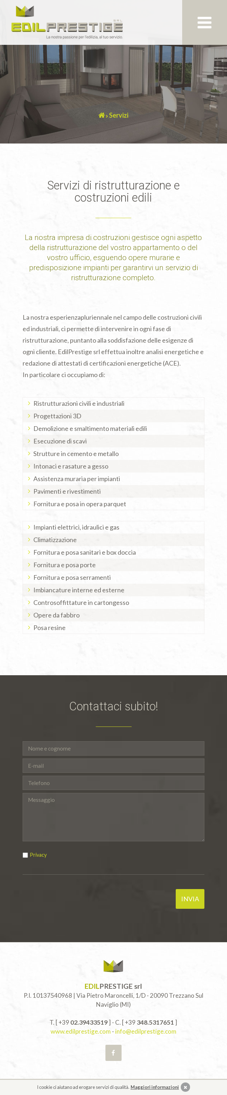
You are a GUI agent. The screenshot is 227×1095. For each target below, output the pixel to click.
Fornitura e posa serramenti (72, 577)
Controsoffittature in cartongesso (81, 602)
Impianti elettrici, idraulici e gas (76, 527)
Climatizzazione (55, 540)
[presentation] (77, 903)
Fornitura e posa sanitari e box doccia (84, 552)
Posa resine (49, 627)
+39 (83, 1022)
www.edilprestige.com (81, 1031)
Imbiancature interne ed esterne (78, 590)
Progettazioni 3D (57, 416)
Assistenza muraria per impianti (76, 479)
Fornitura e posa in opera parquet (79, 504)
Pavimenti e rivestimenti (67, 491)
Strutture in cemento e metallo (76, 453)
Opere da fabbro (56, 615)
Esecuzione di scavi (60, 441)
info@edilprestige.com (145, 1031)
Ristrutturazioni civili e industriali (78, 403)
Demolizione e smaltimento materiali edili (90, 428)
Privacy (38, 855)
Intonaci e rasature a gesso (70, 466)
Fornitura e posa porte (64, 565)
